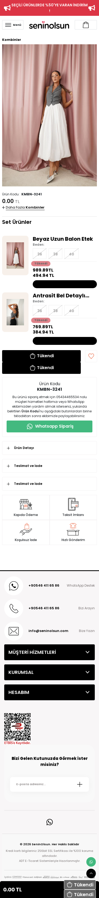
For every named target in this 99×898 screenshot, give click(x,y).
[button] (80, 885)
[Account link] (86, 25)
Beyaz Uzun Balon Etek (63, 239)
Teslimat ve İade (28, 466)
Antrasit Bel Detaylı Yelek (59, 295)
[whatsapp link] (91, 862)
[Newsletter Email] (49, 784)
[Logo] (49, 24)
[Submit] (80, 784)
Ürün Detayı (24, 448)
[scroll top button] (91, 873)
